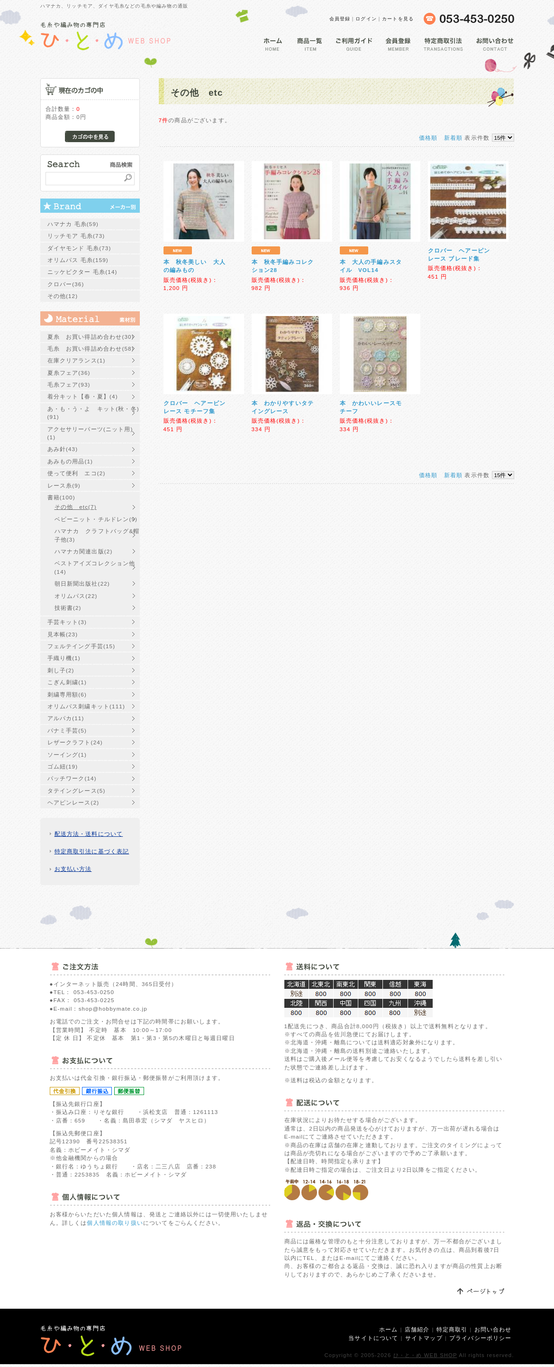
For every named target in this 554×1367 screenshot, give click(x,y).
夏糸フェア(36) (69, 373)
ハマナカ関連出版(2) (83, 551)
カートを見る (398, 18)
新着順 (453, 138)
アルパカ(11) (65, 718)
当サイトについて (373, 1338)
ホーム (388, 1329)
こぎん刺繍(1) (67, 682)
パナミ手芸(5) (67, 730)
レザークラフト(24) (75, 742)
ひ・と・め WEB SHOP (425, 1355)
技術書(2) (68, 608)
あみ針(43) (62, 449)
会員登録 (340, 18)
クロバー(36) (65, 284)
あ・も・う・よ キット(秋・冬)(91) (93, 413)
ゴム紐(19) (62, 766)
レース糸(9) (64, 485)
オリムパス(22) (76, 596)
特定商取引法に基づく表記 (91, 851)
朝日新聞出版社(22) (82, 583)
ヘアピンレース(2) (73, 802)
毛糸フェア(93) (69, 384)
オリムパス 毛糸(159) (78, 260)
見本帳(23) (62, 634)
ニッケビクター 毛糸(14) (82, 272)
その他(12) (62, 296)
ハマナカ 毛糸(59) (73, 224)
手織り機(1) (64, 658)
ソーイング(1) (67, 754)
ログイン (366, 18)
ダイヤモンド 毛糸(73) (79, 248)
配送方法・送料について (88, 834)
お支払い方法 (73, 869)
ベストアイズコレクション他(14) (95, 567)
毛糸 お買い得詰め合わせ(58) (90, 348)
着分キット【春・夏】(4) (82, 396)
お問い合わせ (493, 1329)
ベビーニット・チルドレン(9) (96, 519)
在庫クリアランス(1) (76, 360)
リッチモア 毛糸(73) (76, 236)
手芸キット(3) (67, 622)
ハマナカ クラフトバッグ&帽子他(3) (97, 535)
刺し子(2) (60, 670)
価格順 (428, 138)
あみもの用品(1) (70, 461)
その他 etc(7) (75, 507)
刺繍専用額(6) (67, 694)
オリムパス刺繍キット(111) (86, 706)
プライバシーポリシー (480, 1338)
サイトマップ (424, 1338)
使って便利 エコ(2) (76, 473)
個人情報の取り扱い (115, 1223)
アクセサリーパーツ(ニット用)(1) (90, 433)
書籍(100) (61, 497)
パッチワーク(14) (72, 778)
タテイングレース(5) (76, 791)
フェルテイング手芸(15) (81, 646)
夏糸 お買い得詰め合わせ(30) (90, 337)
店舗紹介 (417, 1329)
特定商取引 (452, 1329)
